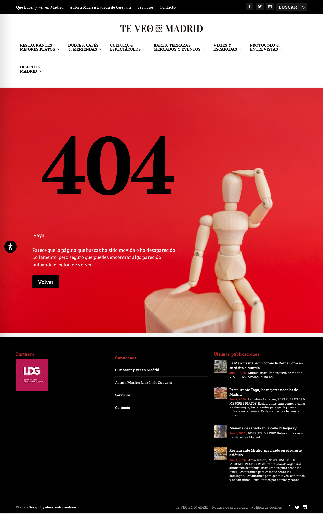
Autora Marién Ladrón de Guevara (100, 7)
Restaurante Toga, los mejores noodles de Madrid (263, 393)
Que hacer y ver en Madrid (40, 7)
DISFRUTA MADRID (30, 71)
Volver (46, 283)
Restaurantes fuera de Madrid (281, 374)
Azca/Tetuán (257, 461)
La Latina (255, 400)
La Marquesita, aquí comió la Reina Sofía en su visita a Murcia (266, 366)
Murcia (253, 374)
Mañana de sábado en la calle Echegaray (263, 429)
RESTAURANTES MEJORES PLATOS (37, 50)
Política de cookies (266, 508)
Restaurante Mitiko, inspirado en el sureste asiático (265, 453)
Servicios (145, 7)
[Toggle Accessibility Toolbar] (10, 246)
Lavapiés (269, 400)
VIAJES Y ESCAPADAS (225, 50)
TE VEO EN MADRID (191, 508)
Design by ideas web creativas (53, 508)
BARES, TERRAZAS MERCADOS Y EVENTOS (177, 50)
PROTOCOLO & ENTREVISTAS (265, 50)
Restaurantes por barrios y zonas (264, 414)
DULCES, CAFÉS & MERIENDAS (83, 50)
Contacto (168, 7)
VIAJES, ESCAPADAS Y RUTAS (251, 378)
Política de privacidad (230, 508)
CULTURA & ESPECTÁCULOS (125, 50)
